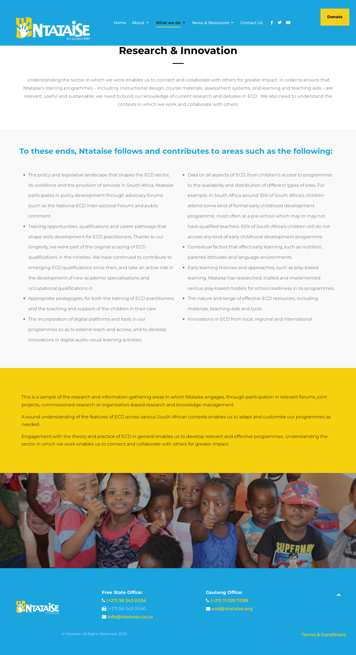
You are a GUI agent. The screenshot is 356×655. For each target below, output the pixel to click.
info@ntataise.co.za (130, 616)
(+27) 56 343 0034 (126, 600)
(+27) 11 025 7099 (229, 600)
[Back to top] (339, 594)
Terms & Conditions (323, 634)
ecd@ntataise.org (232, 608)
